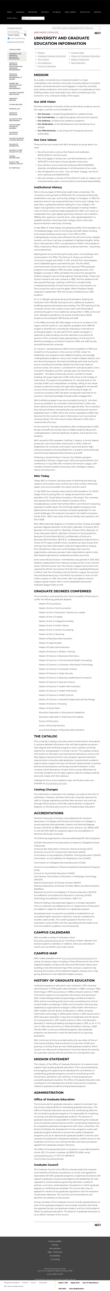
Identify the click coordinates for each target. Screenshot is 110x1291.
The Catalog (43, 59)
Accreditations (45, 63)
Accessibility (55, 1256)
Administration (78, 63)
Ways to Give (85, 12)
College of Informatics (14, 145)
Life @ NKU (57, 12)
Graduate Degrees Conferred (52, 56)
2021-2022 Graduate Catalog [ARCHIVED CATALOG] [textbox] (73, 28)
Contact (55, 1245)
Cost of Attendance (90, 1283)
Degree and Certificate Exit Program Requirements (15, 86)
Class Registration (76, 1289)
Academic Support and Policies (16, 93)
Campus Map (77, 53)
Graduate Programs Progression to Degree (15, 76)
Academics (20, 12)
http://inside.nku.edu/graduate (48, 1159)
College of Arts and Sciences (15, 119)
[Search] (24, 18)
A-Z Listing (55, 1259)
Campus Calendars (47, 66)
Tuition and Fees (15, 104)
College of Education (13, 133)
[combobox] (76, 27)
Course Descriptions (14, 157)
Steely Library (70, 12)
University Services (13, 99)
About (9, 12)
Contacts (97, 12)
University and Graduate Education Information (15, 56)
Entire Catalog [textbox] (13, 32)
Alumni (33, 1283)
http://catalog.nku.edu (56, 783)
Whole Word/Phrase (17, 38)
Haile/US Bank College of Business (14, 126)
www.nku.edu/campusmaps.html (78, 958)
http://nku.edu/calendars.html (49, 941)
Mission (41, 53)
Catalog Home (15, 49)
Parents (25, 1283)
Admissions (32, 12)
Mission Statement (80, 59)
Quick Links (12, 18)
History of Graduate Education (85, 56)
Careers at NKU (54, 1241)
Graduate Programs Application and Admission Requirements (15, 66)
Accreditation (55, 1248)
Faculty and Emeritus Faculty (16, 163)
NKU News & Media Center (13, 1286)
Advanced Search (15, 42)
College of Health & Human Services (16, 139)
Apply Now (75, 1283)
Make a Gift (63, 1283)
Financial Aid (14, 109)
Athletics (45, 12)
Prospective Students (12, 1283)
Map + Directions (55, 1252)
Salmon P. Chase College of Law (15, 151)
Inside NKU (43, 1283)
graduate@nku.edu (43, 1155)
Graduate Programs (13, 114)
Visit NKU (62, 1289)
